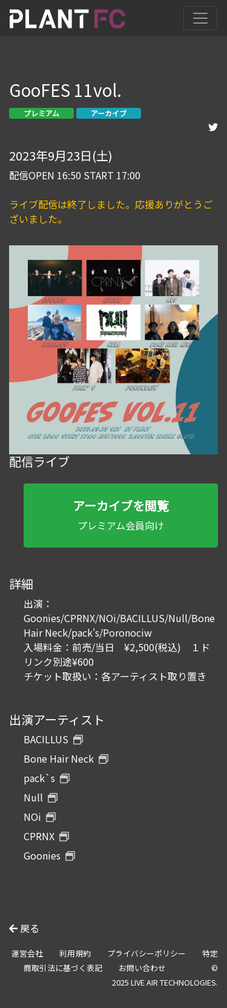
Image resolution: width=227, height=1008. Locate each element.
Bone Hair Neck (66, 758)
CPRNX (46, 836)
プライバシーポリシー (146, 953)
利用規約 (75, 953)
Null (41, 797)
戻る (24, 928)
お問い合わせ (142, 967)
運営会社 (27, 953)
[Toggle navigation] (200, 18)
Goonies (49, 855)
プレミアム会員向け (121, 514)
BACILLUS (53, 739)
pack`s (47, 778)
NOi (40, 816)
